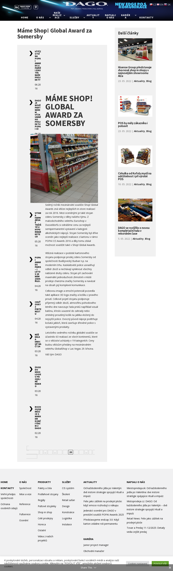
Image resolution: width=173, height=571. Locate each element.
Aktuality (93, 16)
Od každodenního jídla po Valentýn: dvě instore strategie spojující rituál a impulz (103, 492)
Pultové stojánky (47, 506)
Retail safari (68, 500)
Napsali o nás (110, 16)
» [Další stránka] (90, 452)
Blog (149, 81)
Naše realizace (57, 15)
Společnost (25, 488)
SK (167, 4)
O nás (40, 17)
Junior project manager (96, 545)
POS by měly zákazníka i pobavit (133, 124)
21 (76, 452)
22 (81, 452)
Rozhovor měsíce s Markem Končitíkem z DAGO (38, 417)
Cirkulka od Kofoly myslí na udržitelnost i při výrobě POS (134, 176)
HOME (4, 482)
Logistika (67, 518)
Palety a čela (45, 488)
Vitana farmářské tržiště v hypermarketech (38, 224)
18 (59, 452)
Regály (41, 500)
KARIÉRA (88, 539)
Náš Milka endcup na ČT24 (38, 340)
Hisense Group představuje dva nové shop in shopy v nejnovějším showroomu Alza (135, 71)
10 (50, 452)
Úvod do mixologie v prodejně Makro (38, 377)
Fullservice (25, 514)
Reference (24, 504)
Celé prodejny (45, 518)
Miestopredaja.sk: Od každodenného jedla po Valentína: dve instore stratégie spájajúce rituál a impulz (147, 492)
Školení (66, 494)
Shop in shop (45, 512)
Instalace (67, 524)
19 (65, 452)
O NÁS (23, 482)
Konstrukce (68, 512)
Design (66, 506)
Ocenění (23, 520)
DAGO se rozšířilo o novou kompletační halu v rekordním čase (134, 230)
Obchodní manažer (93, 551)
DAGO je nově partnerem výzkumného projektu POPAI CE (38, 114)
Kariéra (125, 16)
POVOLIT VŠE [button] (160, 563)
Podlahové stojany (48, 494)
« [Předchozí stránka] (41, 452)
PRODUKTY (44, 482)
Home (24, 17)
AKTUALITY (90, 482)
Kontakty (146, 17)
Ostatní (42, 530)
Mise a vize (25, 494)
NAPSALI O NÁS (136, 482)
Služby (74, 17)
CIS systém (68, 488)
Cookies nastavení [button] (137, 563)
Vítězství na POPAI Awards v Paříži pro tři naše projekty (38, 65)
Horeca (42, 524)
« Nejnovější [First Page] (32, 450)
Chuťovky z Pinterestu (38, 308)
